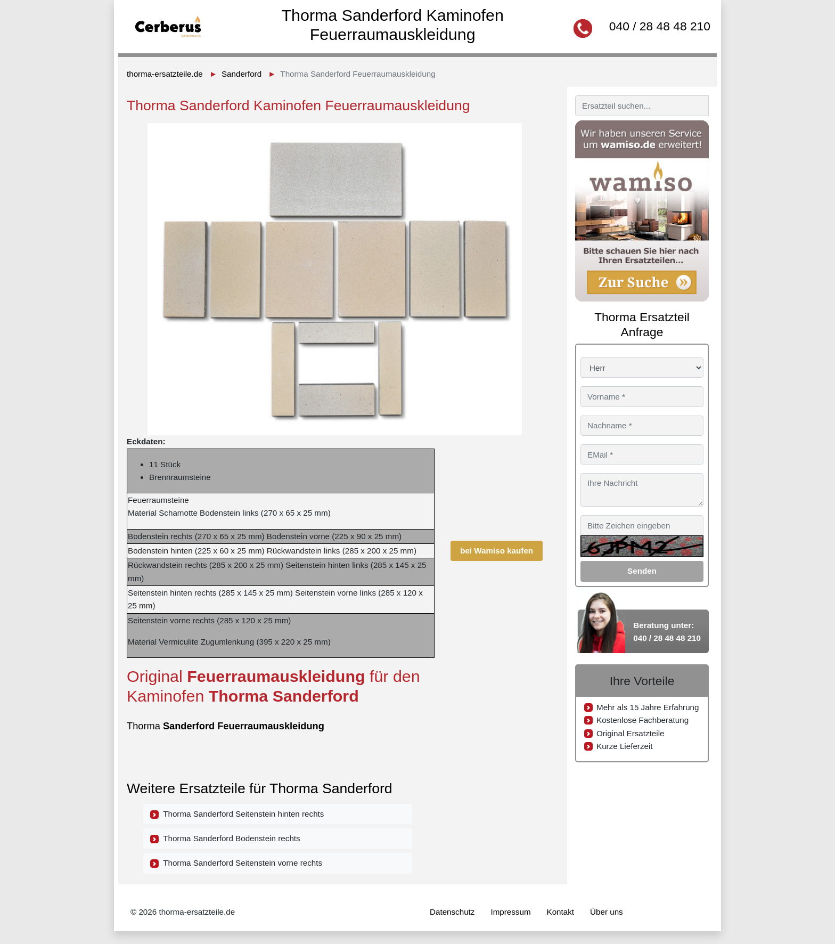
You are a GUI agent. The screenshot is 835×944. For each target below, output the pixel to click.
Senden (642, 570)
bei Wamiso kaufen (496, 550)
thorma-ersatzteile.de (165, 73)
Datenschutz (452, 911)
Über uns (606, 911)
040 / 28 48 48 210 (659, 26)
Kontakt (561, 911)
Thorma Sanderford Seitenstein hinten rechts (237, 814)
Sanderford (241, 73)
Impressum (510, 911)
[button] (533, 132)
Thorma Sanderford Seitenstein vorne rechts (236, 863)
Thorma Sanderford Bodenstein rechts (225, 838)
